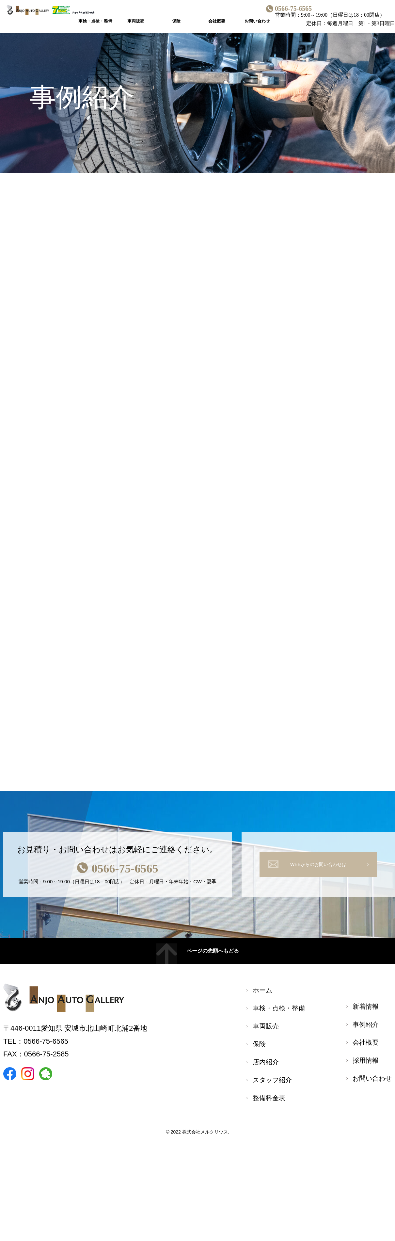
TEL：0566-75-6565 (35, 1041)
